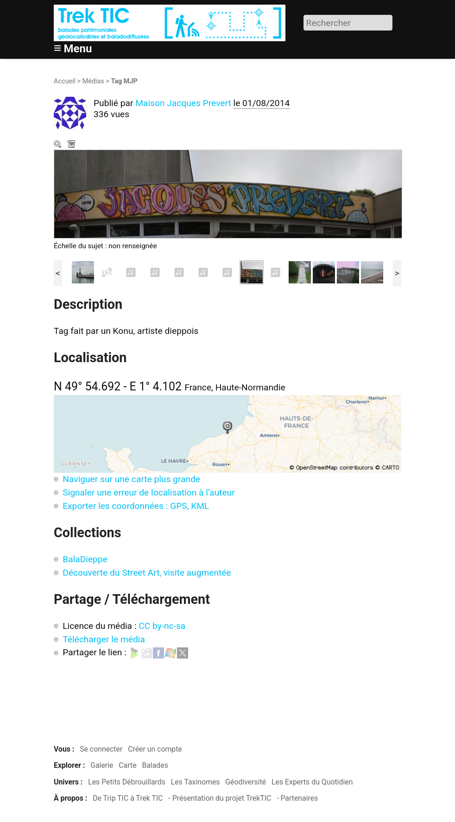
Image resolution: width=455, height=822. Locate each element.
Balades (155, 765)
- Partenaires (297, 798)
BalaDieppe (85, 559)
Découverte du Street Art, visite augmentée (147, 572)
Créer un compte (155, 749)
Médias (93, 81)
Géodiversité (245, 782)
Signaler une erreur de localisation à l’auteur (149, 492)
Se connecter (101, 749)
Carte (127, 765)
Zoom (58, 145)
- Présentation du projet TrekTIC (219, 798)
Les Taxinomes (195, 782)
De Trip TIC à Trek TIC (128, 798)
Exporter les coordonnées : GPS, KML (136, 506)
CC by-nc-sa (162, 626)
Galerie (101, 765)
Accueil (65, 81)
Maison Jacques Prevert (183, 103)
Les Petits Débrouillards (126, 782)
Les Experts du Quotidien (312, 782)
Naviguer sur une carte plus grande (131, 479)
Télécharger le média (72, 145)
